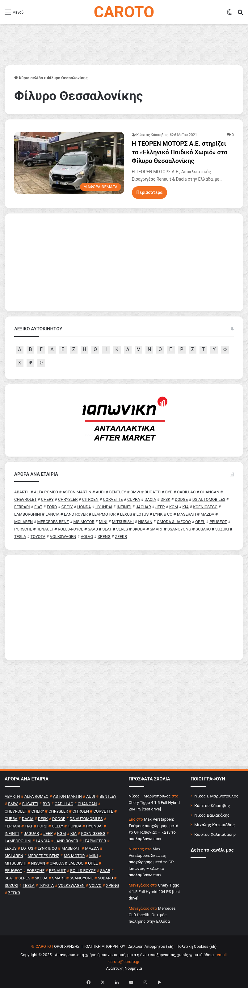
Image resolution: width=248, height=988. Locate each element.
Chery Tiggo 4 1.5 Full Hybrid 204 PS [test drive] (154, 891)
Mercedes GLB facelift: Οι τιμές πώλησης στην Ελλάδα (152, 915)
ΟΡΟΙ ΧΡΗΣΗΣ (67, 946)
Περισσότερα (150, 192)
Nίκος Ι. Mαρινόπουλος (150, 796)
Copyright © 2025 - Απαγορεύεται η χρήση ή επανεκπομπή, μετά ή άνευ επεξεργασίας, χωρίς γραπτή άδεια (117, 954)
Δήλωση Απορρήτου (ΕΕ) (150, 946)
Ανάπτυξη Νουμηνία (124, 968)
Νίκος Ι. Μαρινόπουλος (216, 795)
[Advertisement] (124, 607)
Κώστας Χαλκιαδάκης (215, 834)
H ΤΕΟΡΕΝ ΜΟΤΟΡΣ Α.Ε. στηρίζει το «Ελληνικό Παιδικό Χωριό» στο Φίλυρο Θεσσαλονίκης (180, 152)
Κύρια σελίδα (28, 77)
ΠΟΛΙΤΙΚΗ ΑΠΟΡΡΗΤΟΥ (103, 946)
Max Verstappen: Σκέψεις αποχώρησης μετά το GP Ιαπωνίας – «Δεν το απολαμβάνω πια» (151, 862)
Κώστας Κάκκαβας (152, 135)
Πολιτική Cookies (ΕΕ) (196, 946)
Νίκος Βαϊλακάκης (211, 815)
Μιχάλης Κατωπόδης (214, 824)
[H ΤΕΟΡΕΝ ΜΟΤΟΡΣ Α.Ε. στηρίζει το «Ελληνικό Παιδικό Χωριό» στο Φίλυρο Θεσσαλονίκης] (69, 163)
